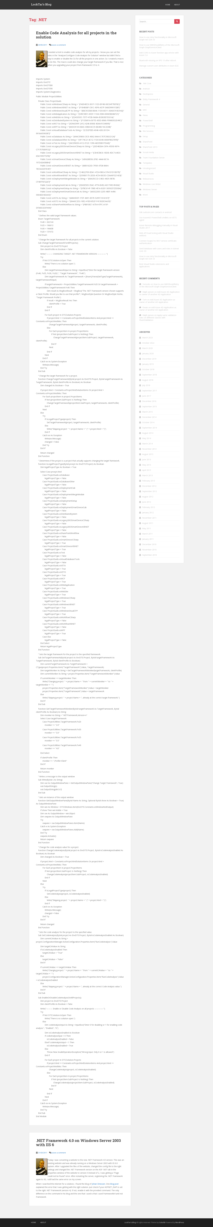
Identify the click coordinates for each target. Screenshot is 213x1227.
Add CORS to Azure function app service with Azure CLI (159, 53)
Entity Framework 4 (151, 99)
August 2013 (147, 454)
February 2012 (148, 507)
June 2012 (146, 502)
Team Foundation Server (154, 157)
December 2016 (149, 401)
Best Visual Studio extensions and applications (154, 265)
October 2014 (148, 422)
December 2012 (149, 486)
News (145, 115)
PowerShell (148, 120)
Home (167, 5)
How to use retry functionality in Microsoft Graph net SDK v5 (157, 38)
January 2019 (148, 364)
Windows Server (150, 189)
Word (145, 194)
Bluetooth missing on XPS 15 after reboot (157, 60)
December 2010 (149, 544)
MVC (145, 110)
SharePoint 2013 (150, 147)
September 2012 (149, 491)
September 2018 (149, 374)
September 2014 (149, 427)
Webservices (148, 179)
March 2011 (147, 533)
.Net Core (147, 83)
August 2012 (147, 496)
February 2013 (148, 480)
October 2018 (148, 369)
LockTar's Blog (130, 1222)
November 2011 (149, 518)
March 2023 (147, 337)
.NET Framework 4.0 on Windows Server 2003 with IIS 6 (78, 1142)
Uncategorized (149, 168)
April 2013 (146, 470)
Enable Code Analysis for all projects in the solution (76, 35)
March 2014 (147, 443)
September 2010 (149, 555)
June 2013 (146, 459)
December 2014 (149, 417)
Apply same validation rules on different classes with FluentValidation (157, 317)
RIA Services (148, 131)
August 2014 (147, 433)
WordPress (179, 1222)
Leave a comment (58, 45)
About (177, 5)
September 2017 (149, 390)
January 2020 (148, 353)
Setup (145, 136)
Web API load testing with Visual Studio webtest (156, 234)
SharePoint (147, 141)
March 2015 (147, 411)
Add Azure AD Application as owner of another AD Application (159, 293)
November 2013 (149, 449)
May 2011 (146, 528)
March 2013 (147, 475)
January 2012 (148, 512)
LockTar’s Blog (41, 5)
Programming (149, 126)
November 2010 (149, 549)
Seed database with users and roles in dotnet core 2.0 (159, 249)
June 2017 (146, 396)
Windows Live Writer (152, 184)
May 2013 (146, 465)
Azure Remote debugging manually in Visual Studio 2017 (158, 226)
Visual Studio (148, 173)
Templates (147, 163)
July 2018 (146, 385)
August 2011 (147, 523)
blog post (114, 1184)
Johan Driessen (98, 1184)
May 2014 (146, 438)
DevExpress (148, 94)
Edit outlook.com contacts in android (155, 212)
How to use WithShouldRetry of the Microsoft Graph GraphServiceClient (159, 46)
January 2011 (148, 539)
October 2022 (148, 343)
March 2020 (147, 348)
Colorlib (162, 1222)
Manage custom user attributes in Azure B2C (159, 65)
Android (146, 88)
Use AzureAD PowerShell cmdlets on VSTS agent (158, 218)
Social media (148, 152)
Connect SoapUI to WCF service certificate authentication (157, 242)
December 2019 (149, 358)
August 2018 (147, 380)
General (146, 104)
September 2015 (149, 406)
